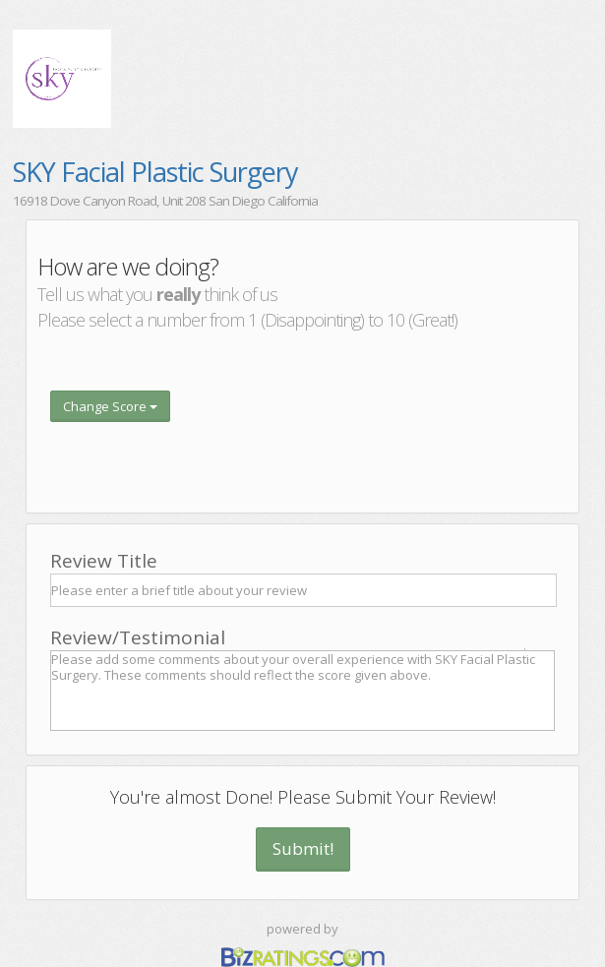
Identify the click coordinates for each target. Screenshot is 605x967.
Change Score (110, 406)
